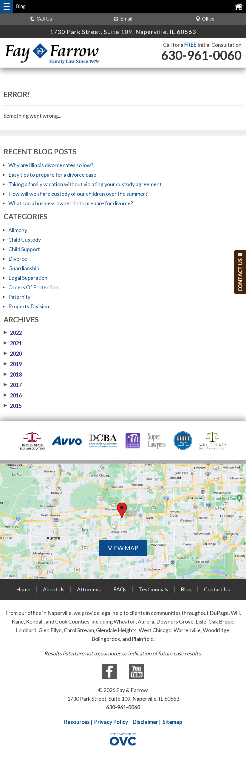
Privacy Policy (111, 722)
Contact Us (217, 589)
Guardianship (23, 268)
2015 (13, 406)
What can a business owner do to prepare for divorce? (70, 203)
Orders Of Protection (33, 287)
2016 (13, 395)
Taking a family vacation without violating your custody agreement (85, 184)
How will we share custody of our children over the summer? (78, 193)
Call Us (41, 18)
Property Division (28, 306)
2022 (13, 333)
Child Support (24, 249)
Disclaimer (145, 722)
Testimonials (153, 589)
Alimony (17, 230)
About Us (53, 589)
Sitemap (172, 722)
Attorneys (89, 589)
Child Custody (24, 239)
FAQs (119, 589)
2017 (13, 385)
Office (205, 18)
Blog (186, 589)
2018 (13, 374)
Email (123, 18)
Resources (77, 722)
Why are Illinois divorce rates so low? (50, 165)
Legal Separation (27, 277)
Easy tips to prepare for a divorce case (52, 174)
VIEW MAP (123, 547)
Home (23, 589)
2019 (13, 364)
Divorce (17, 258)
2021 (13, 343)
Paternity (19, 296)
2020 (13, 354)
